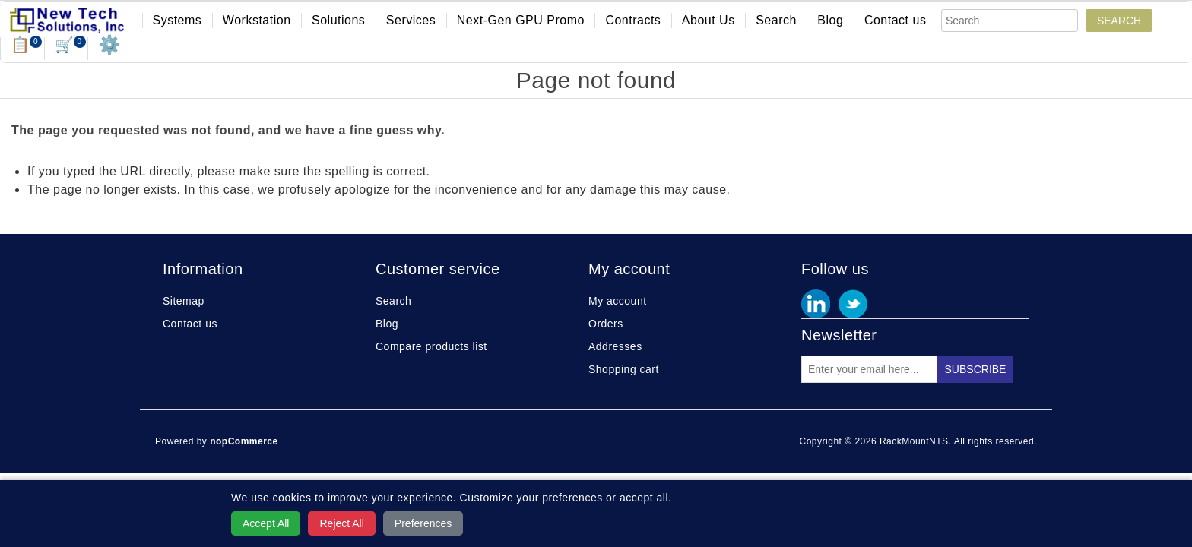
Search (776, 20)
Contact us (895, 20)
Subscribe (976, 369)
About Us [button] (708, 20)
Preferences (423, 523)
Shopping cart (623, 369)
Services (411, 20)
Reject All (341, 523)
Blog (830, 20)
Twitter (853, 303)
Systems (177, 20)
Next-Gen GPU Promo (521, 20)
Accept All (266, 523)
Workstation (257, 20)
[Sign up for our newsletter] (869, 369)
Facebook (815, 303)
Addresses (615, 346)
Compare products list (431, 346)
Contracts (633, 20)
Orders (605, 324)
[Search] (1009, 20)
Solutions (338, 20)
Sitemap (183, 301)
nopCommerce (244, 441)
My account (617, 301)
